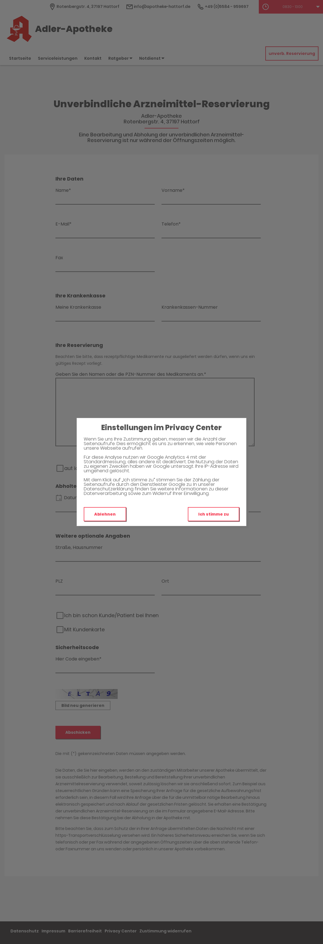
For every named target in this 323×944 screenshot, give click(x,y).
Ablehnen (105, 514)
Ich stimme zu (213, 514)
